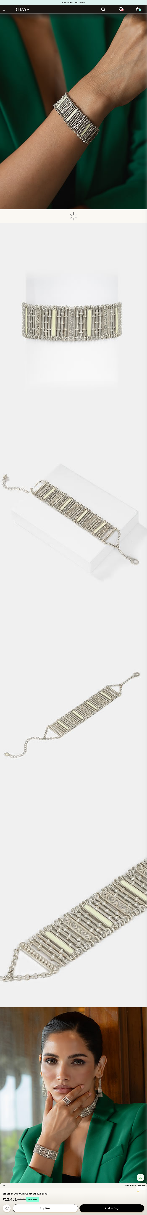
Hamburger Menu (4, 9)
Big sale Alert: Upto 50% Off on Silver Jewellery (73, 4)
